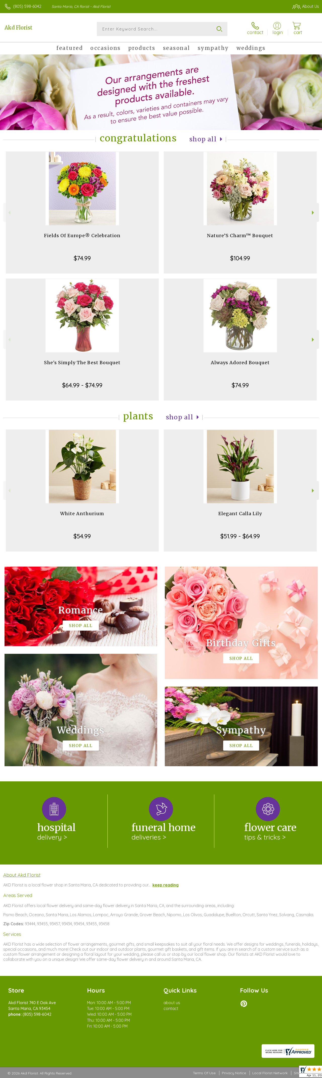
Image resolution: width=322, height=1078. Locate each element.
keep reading (165, 884)
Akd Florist (18, 27)
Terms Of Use (204, 1073)
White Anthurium (82, 513)
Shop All (203, 139)
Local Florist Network (270, 1073)
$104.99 (240, 258)
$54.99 (82, 536)
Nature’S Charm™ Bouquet (240, 235)
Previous (8, 212)
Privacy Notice (234, 1073)
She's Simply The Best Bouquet (82, 362)
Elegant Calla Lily (240, 513)
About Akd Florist (22, 875)
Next (313, 212)
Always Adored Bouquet (240, 362)
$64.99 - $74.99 (82, 385)
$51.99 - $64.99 (240, 536)
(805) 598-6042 (27, 6)
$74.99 (82, 258)
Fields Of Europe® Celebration (82, 235)
